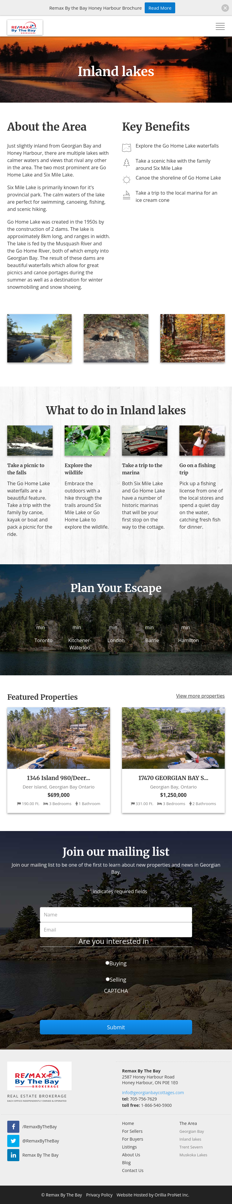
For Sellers (132, 1131)
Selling (118, 979)
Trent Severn (191, 1147)
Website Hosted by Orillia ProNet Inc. (153, 1195)
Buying (118, 963)
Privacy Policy (99, 1195)
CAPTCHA (116, 990)
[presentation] (86, 1008)
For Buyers (132, 1139)
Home (128, 1123)
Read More (159, 8)
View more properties (200, 696)
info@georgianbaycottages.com (153, 1092)
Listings (129, 1147)
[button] (225, 8)
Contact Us (132, 1170)
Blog (126, 1162)
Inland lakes (190, 1139)
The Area (188, 1123)
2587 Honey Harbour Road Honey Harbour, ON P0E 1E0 (150, 1080)
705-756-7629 (139, 1099)
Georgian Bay (191, 1131)
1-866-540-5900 (147, 1105)
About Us (131, 1155)
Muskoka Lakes (193, 1155)
